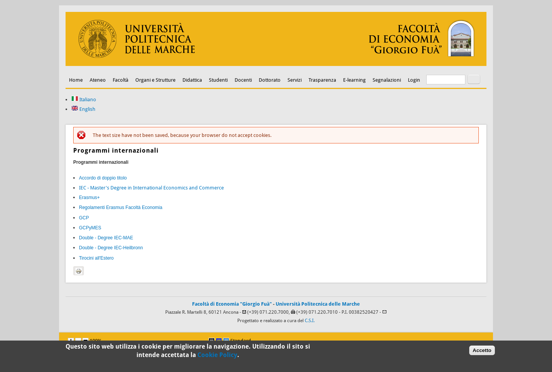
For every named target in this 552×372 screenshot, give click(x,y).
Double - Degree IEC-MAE (106, 237)
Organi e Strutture (155, 80)
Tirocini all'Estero (96, 258)
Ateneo (98, 80)
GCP (84, 218)
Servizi (295, 80)
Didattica (192, 80)
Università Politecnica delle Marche (318, 304)
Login (414, 80)
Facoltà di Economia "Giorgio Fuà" (232, 304)
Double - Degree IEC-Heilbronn (111, 247)
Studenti (218, 80)
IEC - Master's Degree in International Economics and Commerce (151, 188)
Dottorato (270, 80)
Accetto (482, 351)
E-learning (354, 80)
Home (76, 80)
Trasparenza (322, 80)
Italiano (83, 99)
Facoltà (120, 80)
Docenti (243, 80)
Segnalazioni (387, 80)
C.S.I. (310, 320)
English (83, 109)
